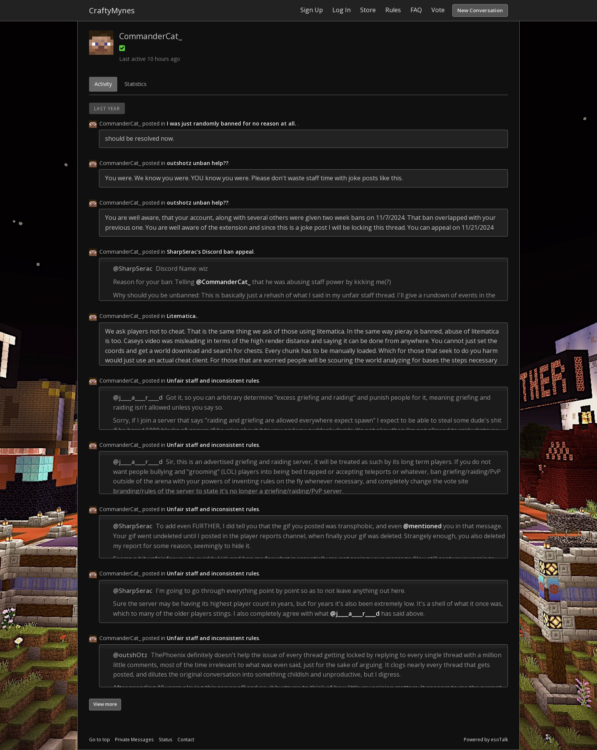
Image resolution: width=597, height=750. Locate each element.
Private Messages (134, 739)
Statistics (136, 83)
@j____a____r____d (138, 397)
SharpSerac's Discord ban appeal (210, 251)
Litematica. (182, 315)
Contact (185, 739)
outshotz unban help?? (197, 163)
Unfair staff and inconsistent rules (213, 380)
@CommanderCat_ (223, 282)
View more (105, 704)
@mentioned (422, 526)
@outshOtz (130, 655)
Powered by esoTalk (486, 739)
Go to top (99, 739)
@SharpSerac (132, 268)
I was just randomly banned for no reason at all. (232, 123)
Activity (103, 83)
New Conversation (480, 10)
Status (165, 739)
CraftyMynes (112, 10)
